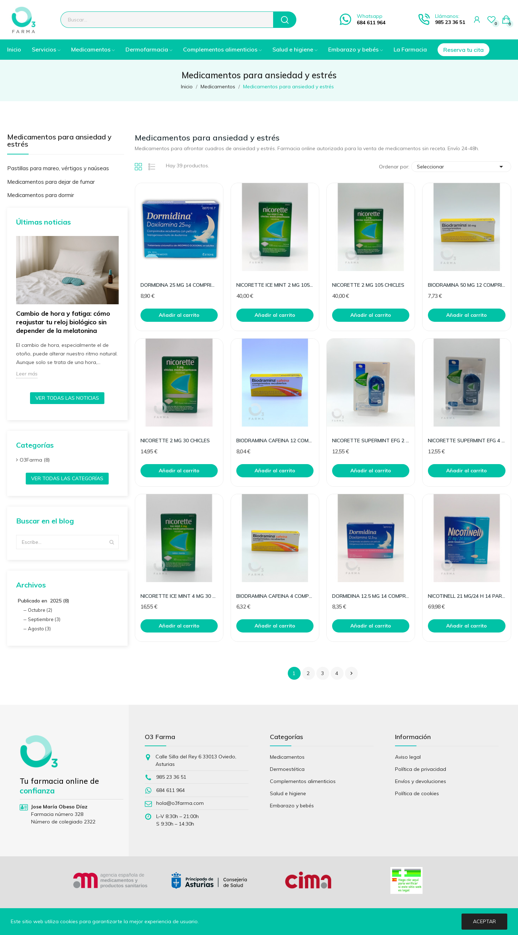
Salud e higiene (288, 793)
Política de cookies (417, 793)
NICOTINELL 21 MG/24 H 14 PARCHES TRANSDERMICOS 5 (466, 596)
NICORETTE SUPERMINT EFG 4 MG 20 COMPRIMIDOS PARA (466, 440)
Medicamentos (287, 757)
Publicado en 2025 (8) (43, 600)
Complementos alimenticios (303, 781)
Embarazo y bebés (292, 805)
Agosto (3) (39, 628)
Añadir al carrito (179, 315)
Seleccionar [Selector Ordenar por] (461, 166)
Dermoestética (287, 769)
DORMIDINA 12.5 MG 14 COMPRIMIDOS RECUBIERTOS (370, 596)
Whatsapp (370, 16)
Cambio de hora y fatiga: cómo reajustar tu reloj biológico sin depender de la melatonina (63, 322)
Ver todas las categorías (67, 478)
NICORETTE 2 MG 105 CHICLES (368, 285)
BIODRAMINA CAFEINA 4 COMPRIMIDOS (275, 596)
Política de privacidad (420, 769)
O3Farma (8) (35, 460)
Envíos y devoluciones (420, 781)
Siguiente (351, 673)
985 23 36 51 (450, 22)
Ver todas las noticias (67, 398)
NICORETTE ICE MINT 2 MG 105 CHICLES (275, 285)
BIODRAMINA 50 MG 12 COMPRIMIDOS (466, 285)
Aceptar (484, 921)
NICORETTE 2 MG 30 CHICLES (175, 440)
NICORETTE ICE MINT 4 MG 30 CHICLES (179, 596)
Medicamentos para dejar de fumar (51, 181)
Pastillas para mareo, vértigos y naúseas (58, 168)
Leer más (27, 373)
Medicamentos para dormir (40, 195)
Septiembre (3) (44, 619)
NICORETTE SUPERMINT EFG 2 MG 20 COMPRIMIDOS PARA (370, 440)
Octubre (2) (40, 610)
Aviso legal (408, 757)
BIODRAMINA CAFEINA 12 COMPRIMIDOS (275, 440)
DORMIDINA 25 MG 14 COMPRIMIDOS (179, 285)
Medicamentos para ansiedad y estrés (59, 140)
